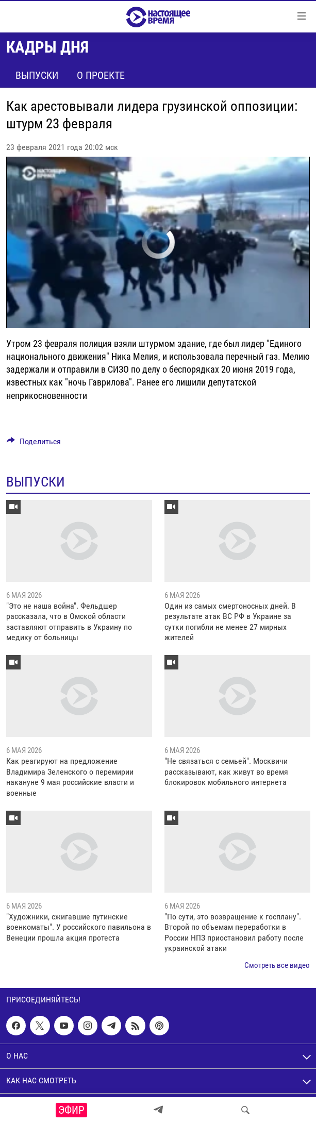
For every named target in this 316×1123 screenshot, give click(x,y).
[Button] (34, 444)
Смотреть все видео (277, 965)
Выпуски (36, 75)
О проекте (101, 75)
